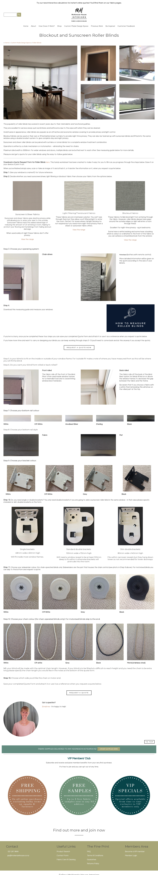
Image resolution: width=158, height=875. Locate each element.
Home (25, 26)
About (33, 26)
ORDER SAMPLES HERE (109, 749)
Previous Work (97, 26)
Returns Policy (93, 864)
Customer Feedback (126, 26)
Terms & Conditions (95, 856)
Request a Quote (79, 693)
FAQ (89, 852)
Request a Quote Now (79, 347)
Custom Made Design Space (76, 26)
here (48, 162)
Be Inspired (110, 26)
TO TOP (149, 742)
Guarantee (91, 860)
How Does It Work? (47, 26)
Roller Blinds (36, 43)
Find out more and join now (79, 830)
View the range (27, 239)
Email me (46, 707)
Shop (59, 26)
